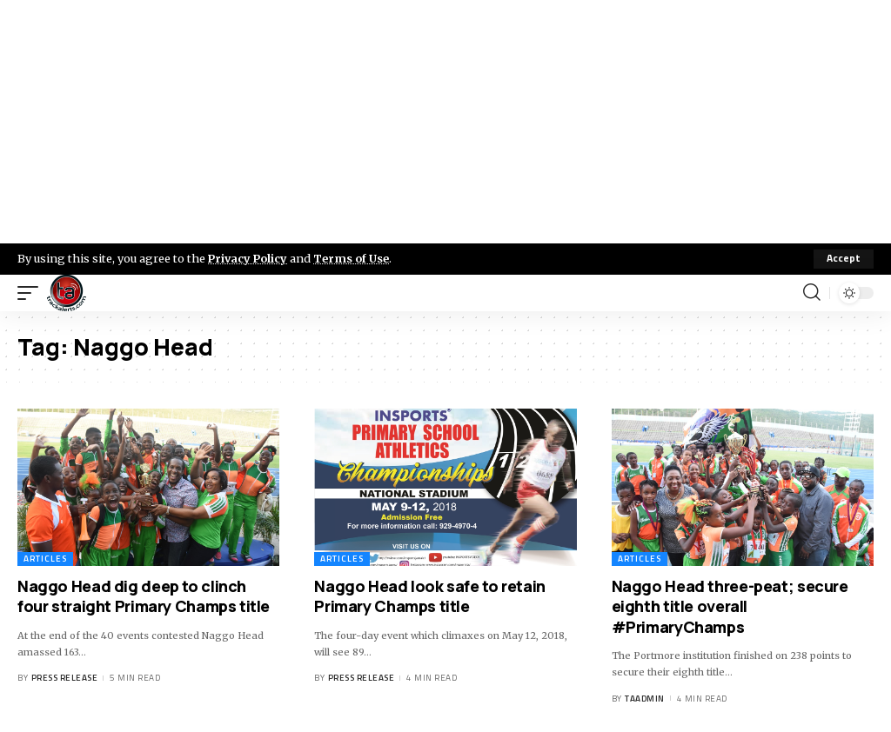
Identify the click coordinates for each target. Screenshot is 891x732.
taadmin (645, 698)
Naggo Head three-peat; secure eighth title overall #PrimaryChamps (730, 606)
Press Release (64, 677)
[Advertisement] (445, 121)
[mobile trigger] (32, 293)
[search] (812, 293)
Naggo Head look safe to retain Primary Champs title (430, 596)
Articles (45, 558)
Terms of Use (354, 258)
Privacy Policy (249, 258)
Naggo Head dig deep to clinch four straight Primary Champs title (143, 596)
